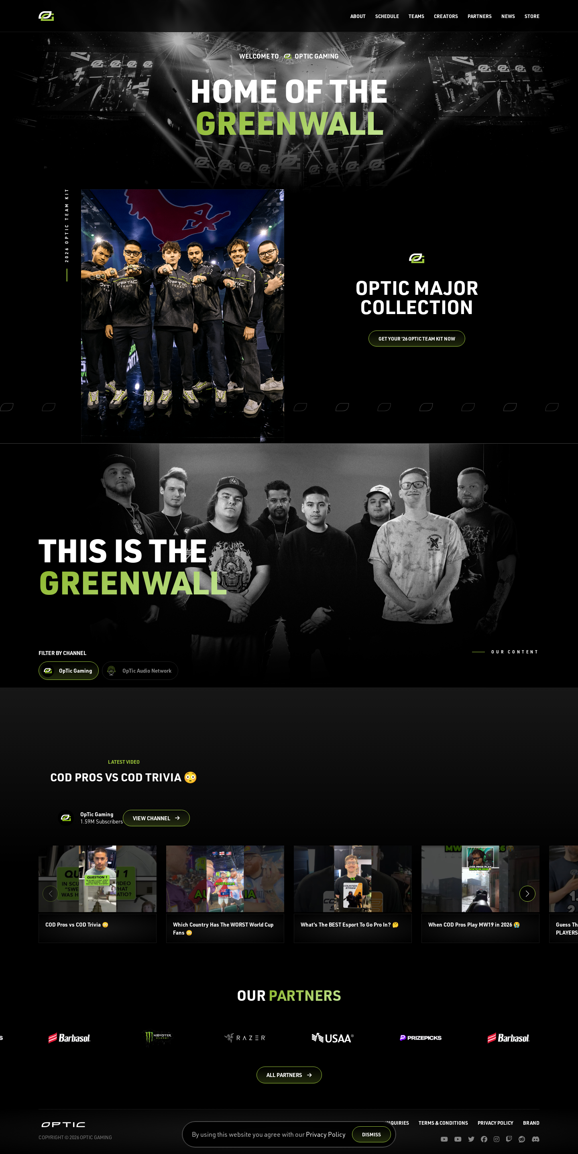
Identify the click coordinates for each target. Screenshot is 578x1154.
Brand (531, 1123)
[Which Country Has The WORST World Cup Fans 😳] (225, 894)
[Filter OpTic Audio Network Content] (140, 670)
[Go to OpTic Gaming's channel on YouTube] (156, 818)
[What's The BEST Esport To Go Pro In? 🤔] (353, 894)
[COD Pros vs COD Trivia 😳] (98, 894)
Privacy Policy (326, 1134)
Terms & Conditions (443, 1123)
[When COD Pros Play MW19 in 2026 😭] (480, 894)
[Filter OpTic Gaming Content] (69, 670)
